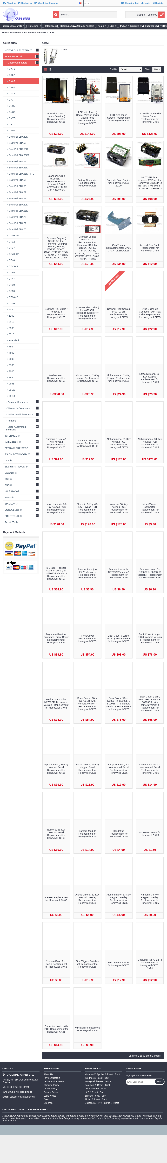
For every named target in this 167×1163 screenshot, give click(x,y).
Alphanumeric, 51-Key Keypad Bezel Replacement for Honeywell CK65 (56, 768)
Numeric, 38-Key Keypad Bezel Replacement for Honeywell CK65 (56, 833)
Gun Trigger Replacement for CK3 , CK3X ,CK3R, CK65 (118, 248)
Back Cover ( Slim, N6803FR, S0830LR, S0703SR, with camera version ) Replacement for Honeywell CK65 (150, 703)
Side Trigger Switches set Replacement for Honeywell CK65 (87, 964)
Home (4, 32)
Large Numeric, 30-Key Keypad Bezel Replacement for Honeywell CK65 (118, 768)
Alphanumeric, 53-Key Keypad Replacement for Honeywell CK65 (119, 378)
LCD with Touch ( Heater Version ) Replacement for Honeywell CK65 (56, 117)
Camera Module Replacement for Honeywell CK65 (87, 834)
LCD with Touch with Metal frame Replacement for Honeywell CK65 (150, 117)
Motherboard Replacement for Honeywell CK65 (56, 378)
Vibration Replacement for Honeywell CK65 (87, 1029)
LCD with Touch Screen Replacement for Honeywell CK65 (118, 118)
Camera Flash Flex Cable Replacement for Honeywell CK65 (56, 964)
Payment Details (52, 1078)
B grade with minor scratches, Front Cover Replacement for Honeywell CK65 (56, 638)
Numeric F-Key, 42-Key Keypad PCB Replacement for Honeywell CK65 (87, 508)
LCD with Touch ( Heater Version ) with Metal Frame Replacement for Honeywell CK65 (87, 118)
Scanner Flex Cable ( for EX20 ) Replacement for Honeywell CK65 (56, 313)
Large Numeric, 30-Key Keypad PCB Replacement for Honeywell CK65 (56, 508)
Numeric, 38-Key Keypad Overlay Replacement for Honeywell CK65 (150, 898)
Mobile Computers (37, 32)
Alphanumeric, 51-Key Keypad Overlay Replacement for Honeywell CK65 (87, 898)
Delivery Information (54, 1081)
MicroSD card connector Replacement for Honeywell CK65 (150, 508)
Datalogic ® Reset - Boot (97, 1085)
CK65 (51, 32)
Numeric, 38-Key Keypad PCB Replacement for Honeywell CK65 (119, 508)
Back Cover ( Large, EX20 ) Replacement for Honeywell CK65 (118, 638)
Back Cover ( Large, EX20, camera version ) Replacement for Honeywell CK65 (150, 638)
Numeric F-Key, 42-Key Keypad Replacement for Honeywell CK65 (56, 443)
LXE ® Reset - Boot (95, 1092)
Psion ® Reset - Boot (95, 1088)
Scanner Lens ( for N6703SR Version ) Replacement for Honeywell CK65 (118, 573)
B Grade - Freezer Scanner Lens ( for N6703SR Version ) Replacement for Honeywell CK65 (56, 573)
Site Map (48, 1103)
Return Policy (50, 1088)
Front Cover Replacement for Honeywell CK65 (87, 638)
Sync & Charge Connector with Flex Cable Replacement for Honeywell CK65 (150, 313)
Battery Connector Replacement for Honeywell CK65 (87, 183)
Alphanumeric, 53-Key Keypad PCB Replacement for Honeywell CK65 (150, 443)
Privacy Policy (51, 1092)
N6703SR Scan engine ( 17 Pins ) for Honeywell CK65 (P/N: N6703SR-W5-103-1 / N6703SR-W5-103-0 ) (150, 183)
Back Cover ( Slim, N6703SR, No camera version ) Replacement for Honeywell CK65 (56, 703)
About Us (48, 1074)
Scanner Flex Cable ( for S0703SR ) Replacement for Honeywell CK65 (118, 313)
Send (159, 1081)
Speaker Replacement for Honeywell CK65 (56, 898)
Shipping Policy (51, 1085)
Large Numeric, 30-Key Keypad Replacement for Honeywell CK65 (149, 377)
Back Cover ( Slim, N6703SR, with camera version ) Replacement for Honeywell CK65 (87, 703)
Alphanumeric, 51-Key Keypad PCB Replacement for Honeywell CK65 (119, 443)
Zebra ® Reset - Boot (95, 1095)
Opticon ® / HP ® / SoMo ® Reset (102, 1103)
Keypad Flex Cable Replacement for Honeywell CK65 (150, 248)
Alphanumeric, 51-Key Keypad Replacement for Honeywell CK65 (87, 378)
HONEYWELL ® (18, 32)
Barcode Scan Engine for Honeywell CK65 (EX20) (118, 183)
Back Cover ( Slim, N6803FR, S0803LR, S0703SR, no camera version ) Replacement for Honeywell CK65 (118, 703)
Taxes (47, 1099)
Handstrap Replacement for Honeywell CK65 (119, 834)
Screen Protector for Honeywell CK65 (150, 834)
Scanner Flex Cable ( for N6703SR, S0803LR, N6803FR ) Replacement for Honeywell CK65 (87, 313)
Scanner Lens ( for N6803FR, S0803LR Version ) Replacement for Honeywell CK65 (149, 573)
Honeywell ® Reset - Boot (98, 1081)
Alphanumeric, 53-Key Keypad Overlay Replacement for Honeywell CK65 (119, 898)
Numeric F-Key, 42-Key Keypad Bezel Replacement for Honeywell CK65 (149, 768)
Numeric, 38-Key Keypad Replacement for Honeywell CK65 (87, 443)
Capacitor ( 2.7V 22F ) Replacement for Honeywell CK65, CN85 (150, 963)
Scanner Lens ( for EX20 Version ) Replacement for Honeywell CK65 (87, 573)
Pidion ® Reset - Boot (96, 1099)
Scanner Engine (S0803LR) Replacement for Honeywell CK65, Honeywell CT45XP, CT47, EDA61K (56, 182)
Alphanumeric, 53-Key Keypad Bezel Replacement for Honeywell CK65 (87, 768)
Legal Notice (50, 1095)
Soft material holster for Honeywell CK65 (118, 964)
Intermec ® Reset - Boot (97, 1078)
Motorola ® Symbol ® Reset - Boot (102, 1074)
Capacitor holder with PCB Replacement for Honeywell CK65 (56, 1029)
